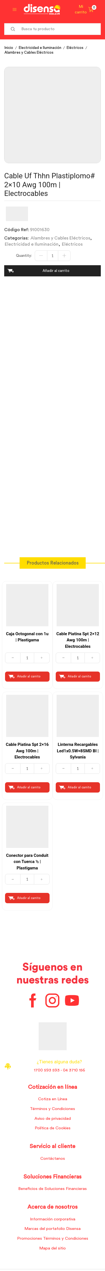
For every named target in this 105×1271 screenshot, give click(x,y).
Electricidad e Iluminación (40, 47)
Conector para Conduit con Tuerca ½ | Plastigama (27, 862)
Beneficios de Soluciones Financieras (52, 1189)
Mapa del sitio (52, 1248)
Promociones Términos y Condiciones (52, 1238)
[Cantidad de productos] (52, 255)
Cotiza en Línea (52, 1099)
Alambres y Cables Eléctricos (28, 52)
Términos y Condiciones (52, 1109)
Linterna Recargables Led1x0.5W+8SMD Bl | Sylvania (78, 751)
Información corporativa (52, 1219)
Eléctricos (75, 47)
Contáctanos (52, 1158)
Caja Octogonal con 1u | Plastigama (27, 637)
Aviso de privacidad (52, 1118)
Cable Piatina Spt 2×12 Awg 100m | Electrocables (77, 640)
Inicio (8, 47)
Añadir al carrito (56, 270)
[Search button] (12, 29)
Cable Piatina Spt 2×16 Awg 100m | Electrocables (27, 751)
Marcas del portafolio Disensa (52, 1229)
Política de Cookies (53, 1128)
